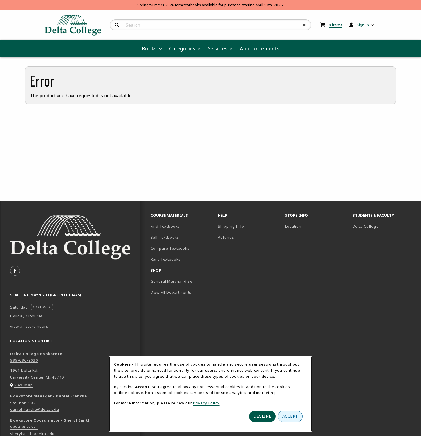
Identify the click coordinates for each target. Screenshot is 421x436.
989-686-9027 (24, 402)
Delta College (384, 226)
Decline (262, 416)
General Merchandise (171, 281)
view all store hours (29, 326)
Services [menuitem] (217, 48)
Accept (290, 416)
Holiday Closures (26, 315)
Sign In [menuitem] (363, 24)
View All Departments (171, 292)
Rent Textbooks (166, 259)
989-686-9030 (24, 360)
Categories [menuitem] (182, 48)
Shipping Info (231, 226)
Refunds (226, 237)
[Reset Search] (304, 25)
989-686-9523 (24, 427)
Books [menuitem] (149, 48)
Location (293, 226)
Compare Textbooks (182, 248)
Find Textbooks (165, 226)
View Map (23, 385)
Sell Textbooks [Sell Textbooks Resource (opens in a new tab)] (165, 237)
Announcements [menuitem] (259, 48)
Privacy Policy (206, 403)
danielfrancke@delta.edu (34, 409)
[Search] (117, 25)
